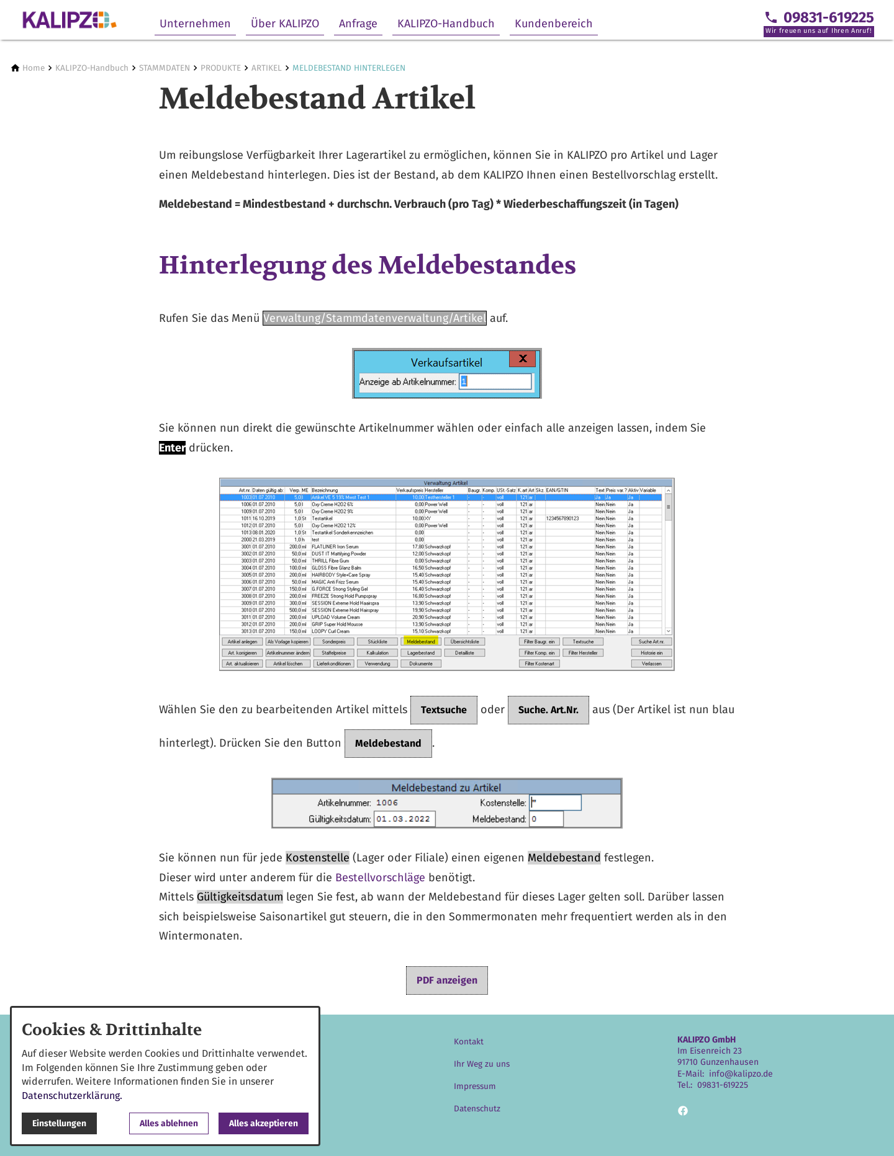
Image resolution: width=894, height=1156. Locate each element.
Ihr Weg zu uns (482, 1064)
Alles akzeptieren (263, 1123)
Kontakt (469, 1041)
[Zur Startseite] (69, 19)
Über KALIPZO (285, 23)
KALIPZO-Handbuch (446, 23)
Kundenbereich (554, 23)
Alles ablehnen (169, 1123)
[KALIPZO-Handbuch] (92, 68)
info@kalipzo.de (741, 1074)
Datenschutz (477, 1108)
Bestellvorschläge (380, 877)
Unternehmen (195, 23)
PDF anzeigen (447, 980)
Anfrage (358, 23)
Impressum (475, 1086)
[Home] (33, 68)
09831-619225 (722, 1085)
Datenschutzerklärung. (72, 1095)
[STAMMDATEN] (164, 68)
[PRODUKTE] (221, 68)
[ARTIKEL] (266, 68)
